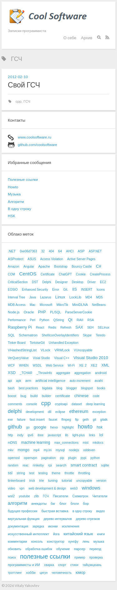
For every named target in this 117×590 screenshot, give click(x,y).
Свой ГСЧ (24, 84)
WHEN (24, 365)
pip (62, 458)
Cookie (80, 274)
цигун (43, 572)
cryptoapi (61, 404)
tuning (52, 480)
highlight (68, 427)
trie (41, 480)
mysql (60, 450)
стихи (74, 565)
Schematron (28, 335)
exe (10, 419)
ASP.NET (95, 251)
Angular (28, 266)
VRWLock (62, 350)
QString (58, 320)
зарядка (38, 526)
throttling (84, 473)
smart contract (84, 465)
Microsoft (46, 305)
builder (46, 396)
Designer (61, 282)
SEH (90, 327)
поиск (12, 557)
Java (32, 297)
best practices (28, 388)
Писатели (60, 496)
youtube (24, 496)
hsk (100, 427)
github (15, 427)
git (94, 419)
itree (40, 435)
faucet (53, 419)
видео (100, 511)
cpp (19, 101)
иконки (53, 526)
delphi (15, 411)
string (21, 473)
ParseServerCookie (78, 312)
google (40, 427)
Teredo (100, 335)
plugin (72, 458)
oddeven (89, 450)
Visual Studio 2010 (90, 357)
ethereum (78, 411)
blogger (71, 388)
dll (49, 412)
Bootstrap (61, 266)
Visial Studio (41, 358)
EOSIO (13, 289)
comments (15, 404)
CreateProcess (100, 274)
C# (98, 266)
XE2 (94, 365)
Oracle (29, 312)
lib (66, 435)
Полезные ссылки (23, 179)
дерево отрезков (88, 519)
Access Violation (51, 259)
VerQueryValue (18, 358)
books (101, 388)
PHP (42, 312)
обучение (63, 549)
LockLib (75, 297)
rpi (50, 465)
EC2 (103, 282)
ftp (76, 419)
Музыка (14, 194)
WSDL (37, 365)
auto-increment (80, 380)
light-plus (78, 435)
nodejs (74, 450)
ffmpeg (66, 419)
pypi (83, 458)
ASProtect (15, 259)
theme (56, 473)
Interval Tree (16, 297)
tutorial (67, 480)
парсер (79, 549)
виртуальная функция (23, 519)
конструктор (55, 541)
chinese (81, 395)
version (101, 480)
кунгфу (73, 541)
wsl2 (11, 496)
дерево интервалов (58, 519)
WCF (11, 365)
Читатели (99, 496)
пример (80, 557)
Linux (60, 297)
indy (20, 435)
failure (21, 419)
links (92, 435)
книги (101, 534)
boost (12, 396)
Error (55, 289)
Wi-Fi (71, 365)
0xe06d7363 (28, 251)
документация (18, 526)
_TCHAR (26, 373)
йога (56, 534)
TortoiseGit (37, 342)
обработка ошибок (38, 549)
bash (11, 388)
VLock (45, 350)
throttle (69, 473)
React (40, 327)
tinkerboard (16, 480)
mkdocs (98, 442)
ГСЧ (26, 101)
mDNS (12, 442)
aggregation (82, 373)
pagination (48, 458)
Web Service (55, 365)
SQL (11, 335)
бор (86, 503)
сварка (49, 565)
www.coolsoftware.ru (34, 137)
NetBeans (99, 305)
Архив (86, 37)
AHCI (70, 251)
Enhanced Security (35, 289)
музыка (99, 541)
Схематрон (80, 496)
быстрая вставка (54, 511)
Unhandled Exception (63, 342)
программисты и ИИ (24, 565)
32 (43, 251)
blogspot (87, 388)
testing (42, 473)
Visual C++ (61, 358)
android (100, 373)
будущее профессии (22, 511)
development (35, 412)
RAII (79, 320)
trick (32, 480)
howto (85, 427)
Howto (13, 187)
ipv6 (30, 435)
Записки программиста (27, 30)
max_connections (66, 442)
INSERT (87, 289)
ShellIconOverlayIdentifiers (60, 335)
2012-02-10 (18, 76)
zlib (36, 496)
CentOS (28, 273)
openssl (14, 458)
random (13, 465)
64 (60, 251)
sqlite (105, 465)
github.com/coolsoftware (37, 145)
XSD (12, 373)
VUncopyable (83, 350)
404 (51, 251)
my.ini (47, 450)
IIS (74, 289)
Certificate (48, 274)
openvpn (30, 458)
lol (101, 435)
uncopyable (84, 480)
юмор (80, 572)
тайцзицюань (91, 565)
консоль (37, 541)
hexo (54, 427)
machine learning (35, 442)
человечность (61, 572)
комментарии (17, 541)
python (95, 458)
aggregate (63, 373)
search (61, 465)
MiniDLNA (80, 305)
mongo (23, 450)
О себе (69, 37)
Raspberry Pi (20, 327)
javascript (54, 435)
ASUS (31, 259)
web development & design (47, 488)
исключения (70, 526)
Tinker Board (17, 342)
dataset (77, 404)
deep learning (95, 404)
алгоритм (17, 503)
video (11, 488)
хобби (31, 572)
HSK (11, 216)
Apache (44, 266)
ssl (10, 473)
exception (99, 412)
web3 (74, 488)
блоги (75, 503)
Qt (70, 319)
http (10, 435)
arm (28, 380)
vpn (21, 488)
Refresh (66, 327)
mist (85, 442)
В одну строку (19, 209)
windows (91, 487)
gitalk (103, 419)
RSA (90, 320)
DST (35, 282)
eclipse (60, 412)
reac (25, 465)
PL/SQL (55, 312)
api (10, 380)
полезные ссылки (45, 556)
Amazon (13, 266)
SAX (79, 327)
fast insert (37, 419)
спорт (62, 565)
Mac (33, 305)
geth (86, 419)
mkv (10, 450)
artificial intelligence (50, 380)
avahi (99, 380)
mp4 (36, 450)
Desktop (77, 282)
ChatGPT (65, 274)
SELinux (103, 327)
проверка (96, 557)
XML (105, 365)
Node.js (14, 312)
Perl (33, 320)
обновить (14, 549)
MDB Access (17, 305)
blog (59, 388)
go (28, 427)
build (33, 396)
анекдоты (38, 503)
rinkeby (38, 465)
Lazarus (45, 297)
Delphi (46, 282)
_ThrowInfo (44, 373)
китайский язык (78, 533)
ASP (81, 251)
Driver (91, 282)
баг (53, 503)
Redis (52, 327)
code (96, 396)
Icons (100, 289)
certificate (62, 396)
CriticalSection (18, 282)
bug (23, 396)
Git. (65, 289)
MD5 (99, 297)
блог (62, 503)
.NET (12, 251)
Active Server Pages (81, 259)
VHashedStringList (22, 350)
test (31, 473)
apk (18, 380)
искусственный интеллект (28, 534)
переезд (95, 549)
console (31, 404)
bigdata (47, 388)
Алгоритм (16, 201)
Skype (87, 335)
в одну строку (82, 511)
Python (44, 320)
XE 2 (82, 365)
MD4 (88, 297)
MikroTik (62, 305)
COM (11, 274)
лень (85, 541)
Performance (17, 320)
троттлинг (15, 572)
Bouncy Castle (82, 266)
